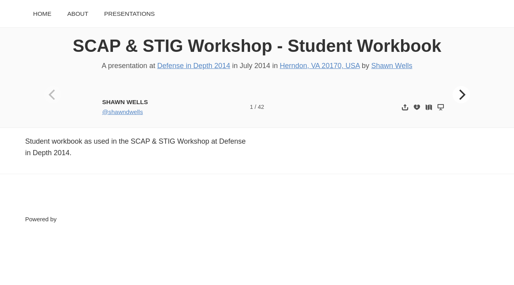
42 (261, 107)
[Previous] (52, 94)
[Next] (461, 94)
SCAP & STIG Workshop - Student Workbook (257, 45)
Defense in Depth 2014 (193, 66)
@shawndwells (122, 111)
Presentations (129, 13)
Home (42, 13)
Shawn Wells (392, 66)
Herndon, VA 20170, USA (320, 66)
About (77, 13)
